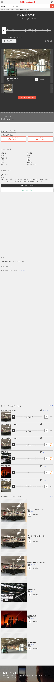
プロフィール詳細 (27, 185)
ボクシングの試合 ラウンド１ (10, 438)
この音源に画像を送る (27, 97)
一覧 (51, 405)
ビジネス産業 (20, 261)
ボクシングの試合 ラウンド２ (10, 424)
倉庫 (8, 261)
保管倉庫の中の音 (12, 78)
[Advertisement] (27, 106)
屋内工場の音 (4, 452)
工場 (12, 261)
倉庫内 (3, 261)
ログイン (23, 270)
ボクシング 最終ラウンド (8, 410)
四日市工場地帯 (5, 466)
